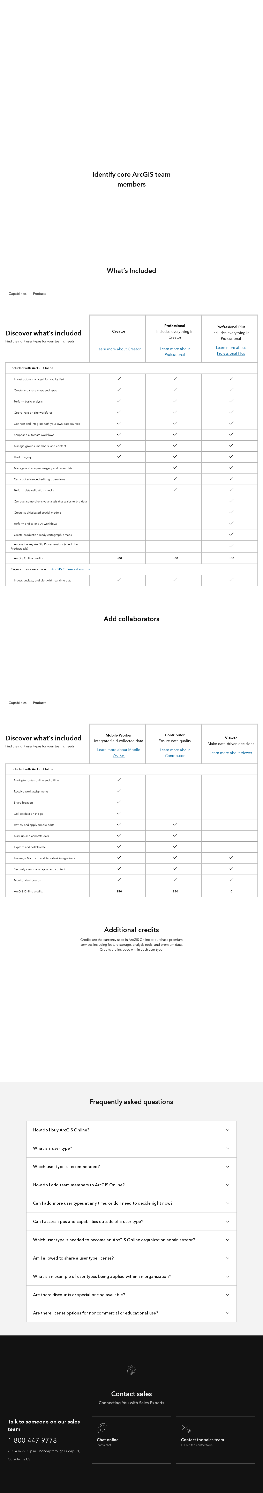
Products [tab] (39, 294)
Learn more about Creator (119, 349)
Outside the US (19, 1459)
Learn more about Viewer (231, 753)
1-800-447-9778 (32, 1440)
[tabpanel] (131, 448)
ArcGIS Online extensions (70, 569)
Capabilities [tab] (18, 294)
